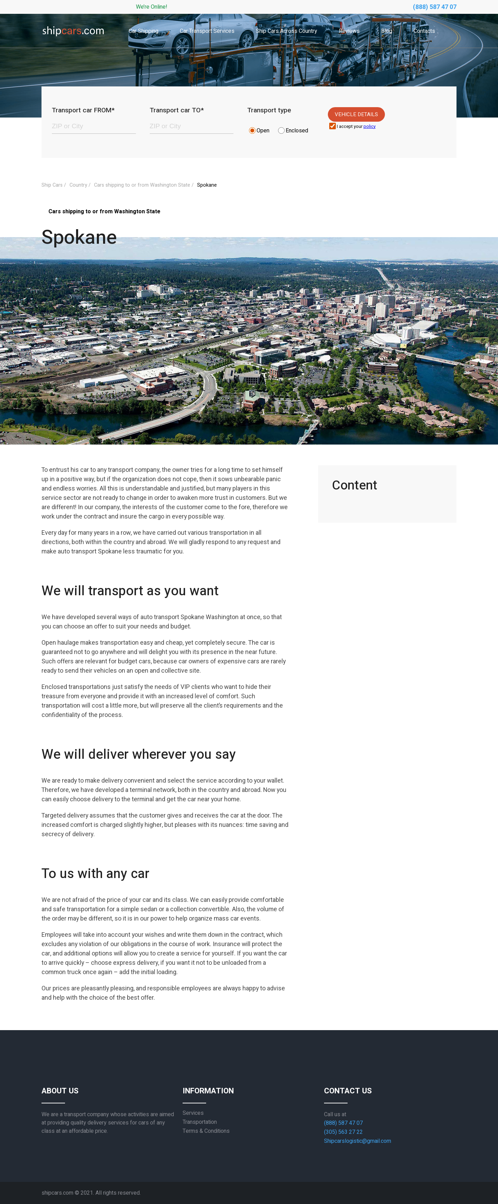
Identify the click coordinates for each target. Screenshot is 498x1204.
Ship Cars (52, 185)
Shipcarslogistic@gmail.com (357, 1141)
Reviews (349, 31)
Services (193, 1113)
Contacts (424, 31)
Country (78, 185)
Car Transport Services (207, 31)
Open (263, 130)
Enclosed (297, 130)
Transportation (200, 1122)
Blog (386, 31)
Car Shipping (143, 31)
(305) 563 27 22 (343, 1132)
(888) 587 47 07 (434, 7)
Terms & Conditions (206, 1131)
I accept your (356, 126)
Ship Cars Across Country (286, 31)
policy (369, 126)
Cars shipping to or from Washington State (142, 185)
